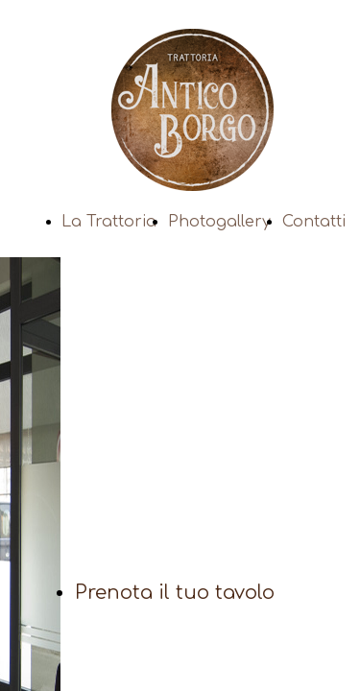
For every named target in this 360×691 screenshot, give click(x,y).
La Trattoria (108, 221)
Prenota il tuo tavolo (175, 593)
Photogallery (219, 221)
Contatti (314, 221)
